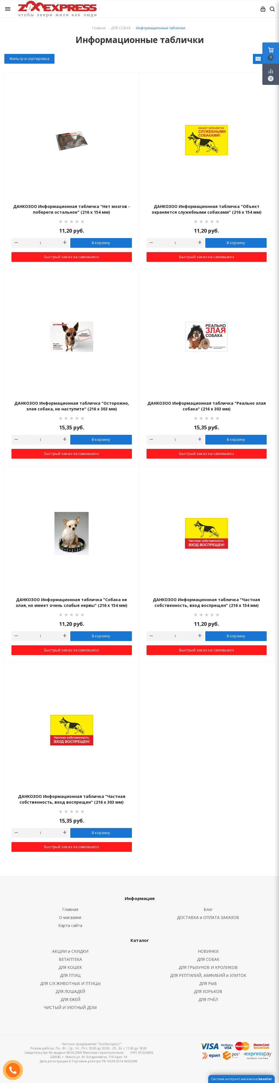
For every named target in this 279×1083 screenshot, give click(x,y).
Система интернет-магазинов (241, 1079)
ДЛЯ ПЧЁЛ (208, 999)
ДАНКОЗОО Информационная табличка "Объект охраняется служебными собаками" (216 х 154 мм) (207, 209)
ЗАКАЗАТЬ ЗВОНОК (15, 1070)
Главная (99, 28)
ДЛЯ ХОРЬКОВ (208, 991)
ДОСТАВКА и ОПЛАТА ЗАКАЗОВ (208, 917)
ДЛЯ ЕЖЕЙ (70, 999)
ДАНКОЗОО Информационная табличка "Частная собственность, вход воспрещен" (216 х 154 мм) (206, 602)
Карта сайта (70, 925)
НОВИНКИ (208, 951)
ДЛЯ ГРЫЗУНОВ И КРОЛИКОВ (208, 967)
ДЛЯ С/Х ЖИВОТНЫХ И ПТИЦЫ (70, 983)
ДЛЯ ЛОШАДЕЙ (70, 991)
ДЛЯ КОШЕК (70, 967)
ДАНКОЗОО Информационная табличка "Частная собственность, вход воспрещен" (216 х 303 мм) (71, 799)
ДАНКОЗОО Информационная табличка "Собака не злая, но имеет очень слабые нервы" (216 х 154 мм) (71, 602)
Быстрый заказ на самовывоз (71, 256)
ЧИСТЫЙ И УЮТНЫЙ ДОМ (70, 1007)
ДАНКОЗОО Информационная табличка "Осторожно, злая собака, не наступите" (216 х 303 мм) (71, 406)
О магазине (70, 917)
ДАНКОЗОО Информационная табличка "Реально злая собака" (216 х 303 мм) (206, 406)
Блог (208, 909)
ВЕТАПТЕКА (70, 959)
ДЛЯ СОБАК (208, 959)
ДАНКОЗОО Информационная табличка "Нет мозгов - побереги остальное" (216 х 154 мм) (71, 209)
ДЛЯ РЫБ (208, 983)
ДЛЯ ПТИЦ (70, 975)
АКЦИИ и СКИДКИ (70, 951)
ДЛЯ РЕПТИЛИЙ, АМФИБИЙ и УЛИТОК (208, 975)
